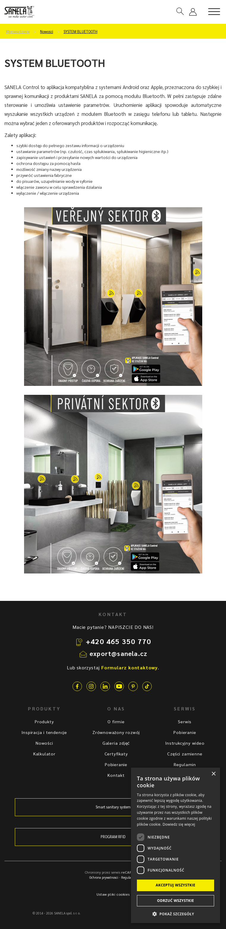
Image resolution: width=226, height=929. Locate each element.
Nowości (46, 31)
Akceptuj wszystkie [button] (175, 885)
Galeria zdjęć (116, 743)
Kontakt (116, 775)
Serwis (185, 721)
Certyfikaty (116, 753)
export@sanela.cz (118, 653)
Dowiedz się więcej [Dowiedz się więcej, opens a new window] (178, 824)
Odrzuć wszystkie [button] (175, 900)
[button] (175, 913)
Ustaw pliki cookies (113, 894)
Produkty (44, 721)
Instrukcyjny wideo (184, 743)
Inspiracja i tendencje (44, 732)
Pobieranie (116, 764)
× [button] (213, 774)
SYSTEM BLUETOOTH (80, 31)
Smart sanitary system (113, 807)
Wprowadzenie (18, 31)
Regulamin (185, 764)
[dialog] (175, 845)
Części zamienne (184, 753)
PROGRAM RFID (113, 836)
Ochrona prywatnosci (103, 877)
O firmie (116, 721)
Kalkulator (44, 753)
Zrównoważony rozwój (116, 732)
